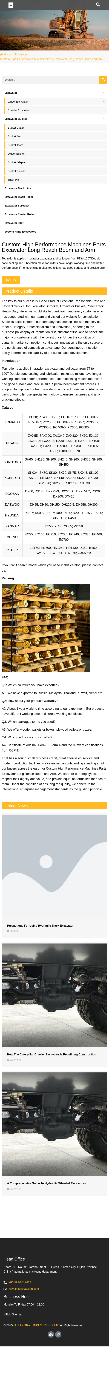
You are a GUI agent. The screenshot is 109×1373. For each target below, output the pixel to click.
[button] (11, 11)
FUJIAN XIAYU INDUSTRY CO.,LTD (36, 1351)
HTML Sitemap (13, 1341)
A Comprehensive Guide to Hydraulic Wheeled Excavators (46, 1195)
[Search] (103, 92)
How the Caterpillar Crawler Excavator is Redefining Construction (51, 1066)
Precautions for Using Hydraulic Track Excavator (40, 938)
